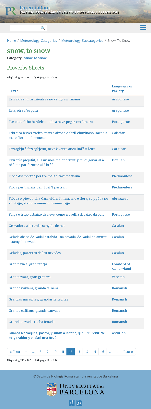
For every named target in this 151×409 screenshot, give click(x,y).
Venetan (118, 277)
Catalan (118, 226)
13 (78, 352)
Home (11, 40)
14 (86, 352)
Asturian (119, 333)
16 (102, 352)
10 (55, 352)
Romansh (119, 288)
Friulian (118, 160)
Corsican (119, 149)
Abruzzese (120, 198)
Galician (118, 133)
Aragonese (120, 99)
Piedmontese (122, 176)
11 (63, 352)
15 (94, 352)
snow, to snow (35, 58)
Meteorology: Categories (38, 40)
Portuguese (121, 122)
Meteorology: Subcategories (82, 40)
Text (14, 91)
